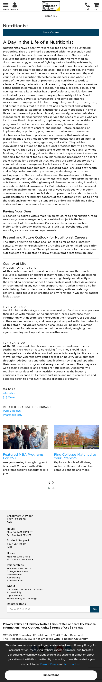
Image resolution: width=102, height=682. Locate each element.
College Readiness (17, 571)
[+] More (9, 397)
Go (95, 609)
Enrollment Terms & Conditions (25, 589)
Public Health (12, 410)
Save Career (51, 32)
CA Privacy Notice (36, 624)
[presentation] (49, 483)
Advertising (13, 577)
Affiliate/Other (15, 580)
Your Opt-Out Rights (35, 627)
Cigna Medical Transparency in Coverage (22, 597)
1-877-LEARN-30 (16, 519)
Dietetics (9, 393)
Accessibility (14, 592)
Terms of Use (72, 664)
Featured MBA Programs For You (23, 456)
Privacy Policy (49, 664)
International (14, 574)
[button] (48, 488)
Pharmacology (12, 414)
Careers (51, 15)
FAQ (9, 522)
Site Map (77, 627)
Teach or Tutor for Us (19, 568)
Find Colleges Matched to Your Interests (75, 456)
